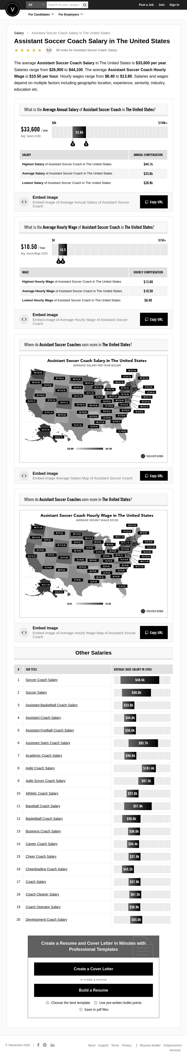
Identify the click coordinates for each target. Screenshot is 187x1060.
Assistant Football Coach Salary (50, 730)
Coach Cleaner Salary (42, 894)
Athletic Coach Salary (42, 793)
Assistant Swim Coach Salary (48, 743)
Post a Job (146, 5)
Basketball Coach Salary (44, 819)
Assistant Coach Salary (43, 718)
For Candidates (41, 14)
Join (162, 5)
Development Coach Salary (46, 919)
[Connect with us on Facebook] (38, 1045)
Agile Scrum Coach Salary (45, 781)
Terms (115, 1045)
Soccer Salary (36, 692)
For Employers (71, 14)
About (91, 1045)
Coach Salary (36, 882)
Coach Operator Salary (43, 907)
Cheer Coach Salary (41, 856)
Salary (19, 33)
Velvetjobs (12, 9)
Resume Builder (150, 1045)
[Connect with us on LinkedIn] (53, 1045)
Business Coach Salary (43, 831)
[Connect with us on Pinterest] (45, 1045)
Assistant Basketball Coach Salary (52, 705)
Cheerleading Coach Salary (46, 869)
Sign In (174, 5)
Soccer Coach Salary (42, 680)
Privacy (126, 1045)
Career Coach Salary (42, 844)
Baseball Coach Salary (43, 806)
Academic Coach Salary (44, 755)
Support (103, 1045)
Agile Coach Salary (40, 768)
